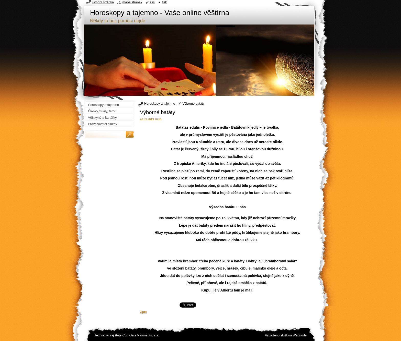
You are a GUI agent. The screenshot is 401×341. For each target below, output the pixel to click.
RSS (152, 2)
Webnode (300, 335)
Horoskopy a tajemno (160, 103)
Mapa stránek (132, 2)
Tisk (164, 2)
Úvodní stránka (103, 2)
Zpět (143, 312)
